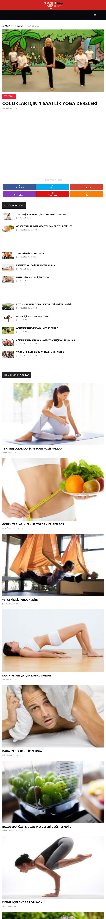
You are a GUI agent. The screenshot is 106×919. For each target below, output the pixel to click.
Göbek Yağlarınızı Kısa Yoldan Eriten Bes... (34, 524)
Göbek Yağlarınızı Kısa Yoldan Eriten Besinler (44, 226)
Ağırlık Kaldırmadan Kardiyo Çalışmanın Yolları (46, 340)
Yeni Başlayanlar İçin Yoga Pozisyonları (41, 214)
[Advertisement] (27, 240)
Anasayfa (7, 26)
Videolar (19, 26)
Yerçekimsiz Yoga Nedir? (31, 253)
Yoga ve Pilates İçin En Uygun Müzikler (40, 351)
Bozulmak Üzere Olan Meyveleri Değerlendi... (36, 826)
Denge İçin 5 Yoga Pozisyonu (33, 316)
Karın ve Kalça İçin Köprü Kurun (35, 265)
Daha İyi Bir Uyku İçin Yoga (32, 277)
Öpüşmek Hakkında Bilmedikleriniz (37, 328)
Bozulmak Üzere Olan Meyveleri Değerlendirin (44, 304)
